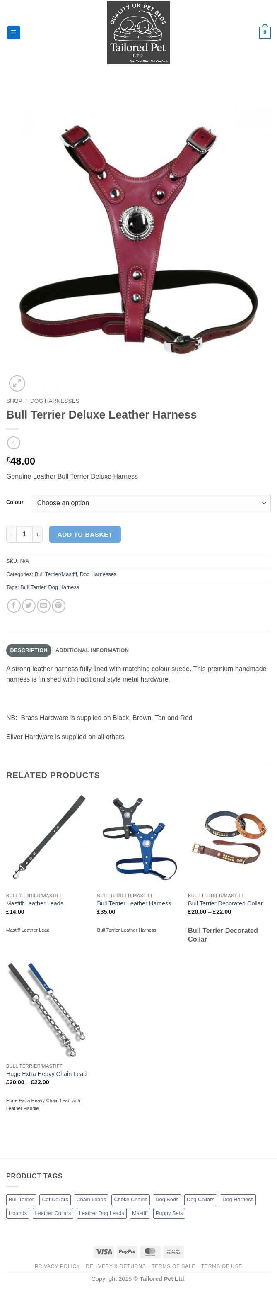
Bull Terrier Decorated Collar (225, 903)
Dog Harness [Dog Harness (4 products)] (237, 1199)
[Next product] (13, 442)
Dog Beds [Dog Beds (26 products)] (166, 1199)
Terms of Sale (173, 1266)
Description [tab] (29, 650)
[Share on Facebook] (14, 606)
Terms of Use (221, 1266)
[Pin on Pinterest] (58, 606)
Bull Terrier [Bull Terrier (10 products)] (21, 1199)
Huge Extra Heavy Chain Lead (46, 1074)
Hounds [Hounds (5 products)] (18, 1213)
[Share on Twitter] (29, 606)
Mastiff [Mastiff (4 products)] (139, 1213)
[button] (13, 32)
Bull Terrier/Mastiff (56, 574)
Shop (14, 401)
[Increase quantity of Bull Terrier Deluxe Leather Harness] (38, 534)
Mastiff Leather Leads (34, 903)
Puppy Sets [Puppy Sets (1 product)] (169, 1213)
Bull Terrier (32, 587)
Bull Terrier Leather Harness (134, 903)
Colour (15, 502)
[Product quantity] (24, 534)
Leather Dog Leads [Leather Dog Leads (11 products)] (101, 1213)
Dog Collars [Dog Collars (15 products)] (200, 1199)
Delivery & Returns (116, 1266)
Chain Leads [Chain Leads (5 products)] (91, 1199)
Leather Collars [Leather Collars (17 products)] (53, 1213)
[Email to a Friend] (44, 606)
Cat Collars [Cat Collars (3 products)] (55, 1199)
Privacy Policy (57, 1266)
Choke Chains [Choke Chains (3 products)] (130, 1199)
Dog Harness (63, 587)
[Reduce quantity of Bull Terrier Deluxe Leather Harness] (11, 534)
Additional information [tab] (92, 650)
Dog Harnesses (54, 401)
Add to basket (85, 534)
